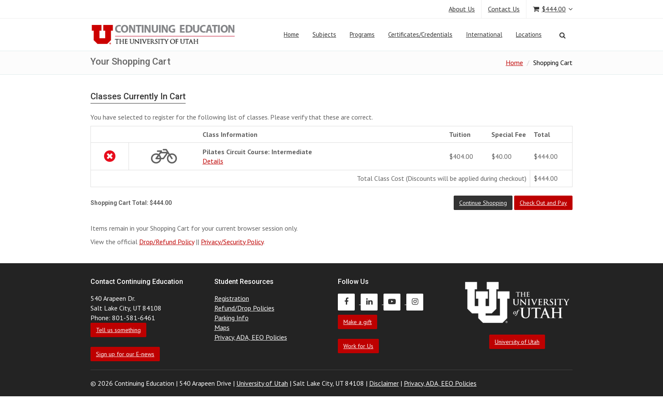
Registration (231, 298)
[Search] (563, 35)
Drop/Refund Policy (166, 241)
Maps (222, 327)
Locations (529, 34)
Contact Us (504, 9)
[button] (483, 203)
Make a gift (357, 322)
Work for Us (358, 346)
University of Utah (517, 342)
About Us (462, 9)
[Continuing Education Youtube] (395, 301)
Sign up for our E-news (125, 354)
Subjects (324, 34)
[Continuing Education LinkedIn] (372, 301)
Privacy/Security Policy (232, 241)
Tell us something (118, 330)
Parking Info (231, 317)
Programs (362, 34)
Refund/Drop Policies (244, 308)
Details (213, 161)
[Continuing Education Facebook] (349, 301)
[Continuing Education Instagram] (416, 301)
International (484, 34)
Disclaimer (384, 383)
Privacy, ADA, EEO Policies (250, 337)
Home (291, 34)
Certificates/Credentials (420, 34)
